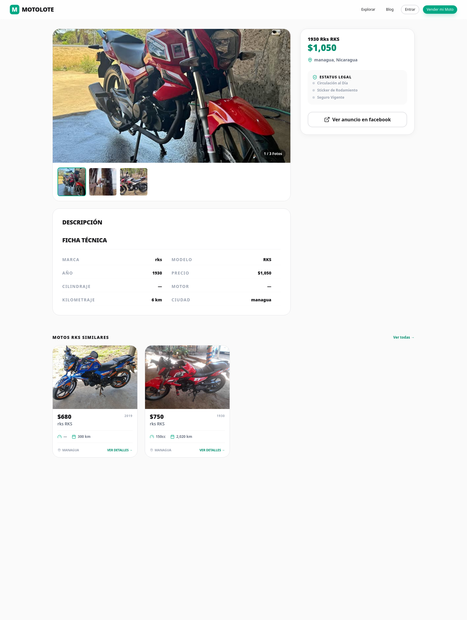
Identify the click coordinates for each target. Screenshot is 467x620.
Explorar (368, 9)
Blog (390, 9)
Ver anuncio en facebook (357, 119)
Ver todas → (404, 337)
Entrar (410, 9)
